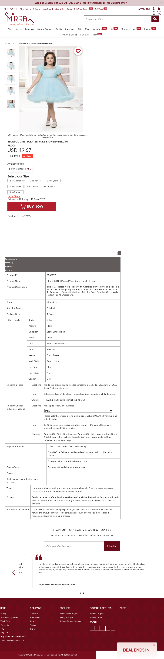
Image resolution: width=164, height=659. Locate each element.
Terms (33, 625)
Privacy (33, 629)
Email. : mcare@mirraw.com (12, 640)
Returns (8, 270)
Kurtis (59, 29)
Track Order (47, 9)
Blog (32, 621)
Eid (114, 28)
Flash (97, 34)
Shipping (9, 262)
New (10, 29)
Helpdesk (4, 632)
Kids (79, 29)
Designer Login (66, 617)
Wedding (100, 28)
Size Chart (14, 196)
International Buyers (68, 613)
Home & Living (69, 34)
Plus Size (84, 34)
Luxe (136, 28)
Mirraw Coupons (97, 613)
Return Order (59, 9)
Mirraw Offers (96, 617)
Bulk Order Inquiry (81, 9)
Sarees (19, 29)
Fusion (150, 28)
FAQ (2, 629)
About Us (34, 613)
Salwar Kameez (44, 29)
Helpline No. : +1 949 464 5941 (13, 636)
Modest (124, 29)
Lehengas (29, 29)
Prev (14, 572)
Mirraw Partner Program (70, 621)
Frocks (50, 343)
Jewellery (69, 29)
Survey (69, 9)
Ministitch (52, 302)
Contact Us (35, 617)
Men (87, 29)
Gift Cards (101, 9)
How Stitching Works (9, 617)
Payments (9, 266)
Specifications (11, 259)
